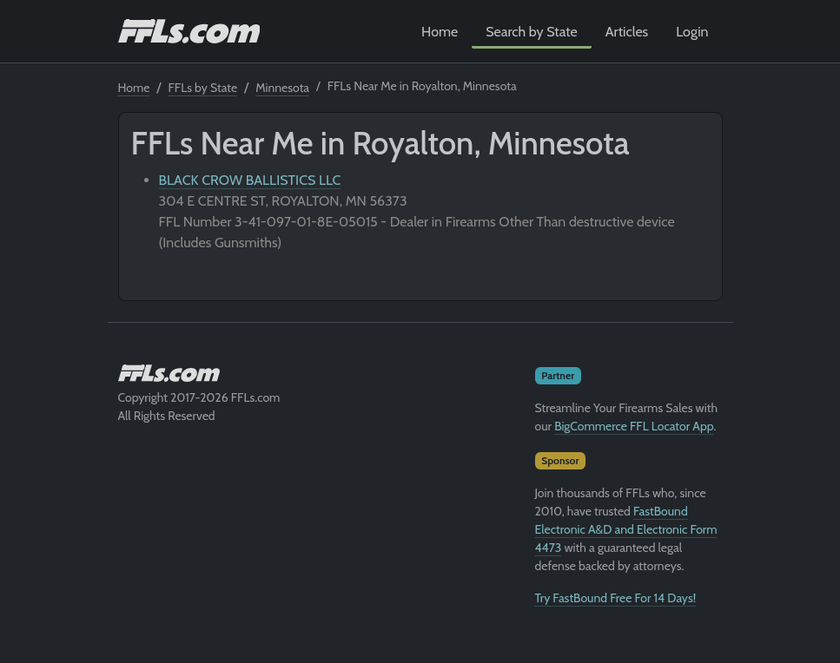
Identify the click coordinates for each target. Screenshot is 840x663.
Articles (626, 31)
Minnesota (282, 87)
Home (439, 31)
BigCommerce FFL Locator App (633, 426)
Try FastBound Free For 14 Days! (616, 598)
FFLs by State (203, 87)
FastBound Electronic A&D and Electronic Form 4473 (626, 529)
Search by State (532, 31)
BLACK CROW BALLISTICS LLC (250, 180)
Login (692, 31)
